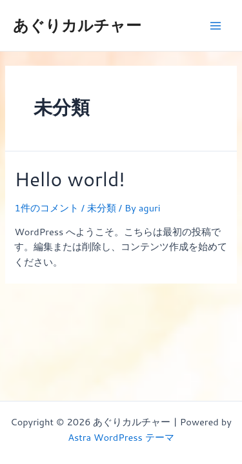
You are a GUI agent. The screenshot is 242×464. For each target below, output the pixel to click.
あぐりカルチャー (77, 25)
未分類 (101, 208)
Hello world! (69, 179)
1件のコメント (46, 208)
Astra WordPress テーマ (121, 437)
